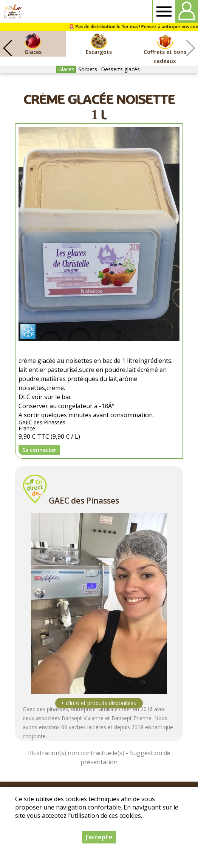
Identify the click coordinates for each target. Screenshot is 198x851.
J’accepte (99, 837)
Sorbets (87, 69)
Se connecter (39, 449)
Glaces (66, 69)
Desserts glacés (120, 69)
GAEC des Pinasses (84, 500)
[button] (7, 48)
